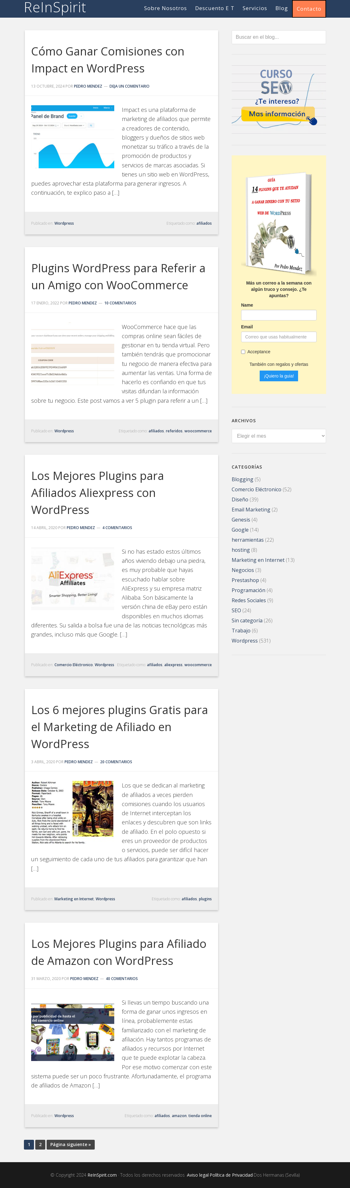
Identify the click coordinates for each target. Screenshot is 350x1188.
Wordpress (64, 223)
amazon (179, 1115)
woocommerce (198, 431)
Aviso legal (198, 1175)
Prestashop (245, 579)
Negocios (243, 569)
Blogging (242, 478)
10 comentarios (120, 303)
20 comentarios (116, 761)
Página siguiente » (70, 1144)
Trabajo (241, 629)
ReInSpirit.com (102, 1175)
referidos (174, 431)
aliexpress (173, 664)
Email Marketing (251, 508)
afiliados (204, 223)
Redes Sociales (249, 599)
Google (240, 529)
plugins (205, 899)
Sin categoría (247, 619)
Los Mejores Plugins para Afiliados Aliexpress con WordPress (97, 492)
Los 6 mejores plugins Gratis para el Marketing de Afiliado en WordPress (119, 727)
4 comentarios (117, 527)
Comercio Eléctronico (73, 664)
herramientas (248, 539)
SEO (236, 609)
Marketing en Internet (74, 899)
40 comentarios (122, 978)
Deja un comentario (130, 86)
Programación (248, 589)
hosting (241, 549)
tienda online (200, 1115)
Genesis (241, 519)
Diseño (240, 498)
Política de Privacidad (231, 1175)
